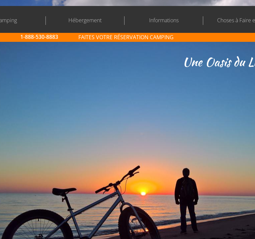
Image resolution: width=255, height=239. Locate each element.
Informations (164, 20)
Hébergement (85, 20)
